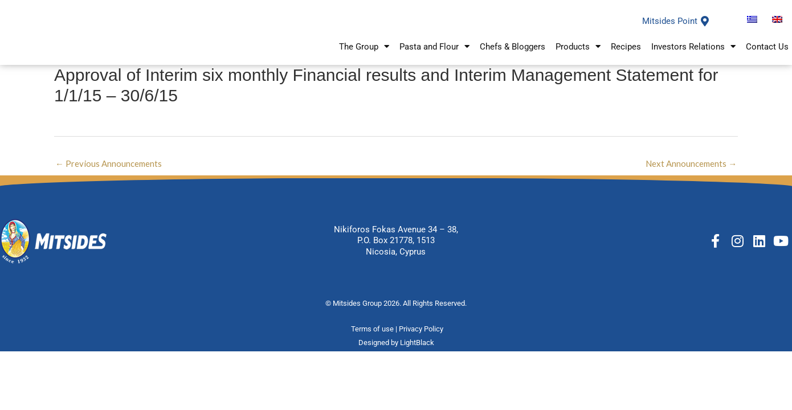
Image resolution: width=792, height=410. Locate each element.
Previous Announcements (108, 176)
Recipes (626, 53)
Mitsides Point (669, 28)
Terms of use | (375, 342)
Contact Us (767, 53)
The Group (364, 53)
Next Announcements (691, 176)
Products (578, 53)
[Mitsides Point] (705, 28)
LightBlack (417, 355)
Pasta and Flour (434, 53)
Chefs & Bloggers (512, 53)
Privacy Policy (422, 342)
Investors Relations (693, 53)
